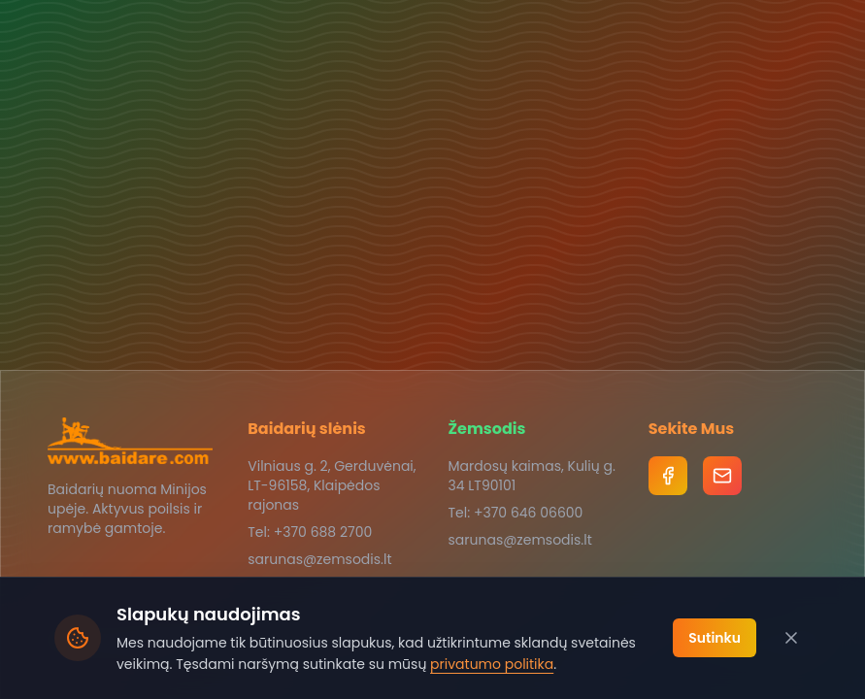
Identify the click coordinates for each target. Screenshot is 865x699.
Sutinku (714, 638)
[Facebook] (668, 475)
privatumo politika (491, 664)
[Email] (722, 475)
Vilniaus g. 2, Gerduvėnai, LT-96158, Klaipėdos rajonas (332, 485)
